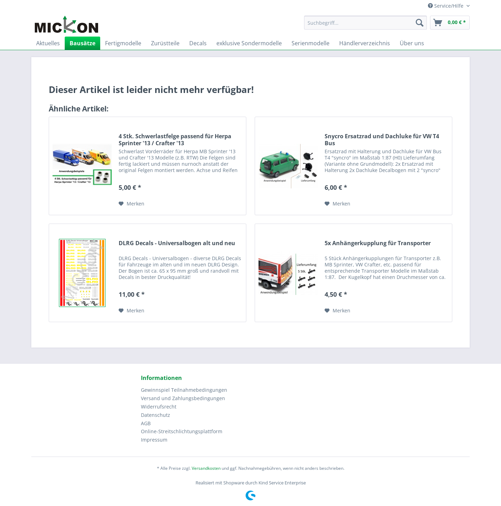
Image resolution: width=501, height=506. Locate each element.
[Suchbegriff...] (365, 23)
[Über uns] (412, 43)
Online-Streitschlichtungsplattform (181, 431)
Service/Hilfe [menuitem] (446, 5)
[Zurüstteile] (165, 43)
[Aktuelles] (48, 43)
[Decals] (198, 43)
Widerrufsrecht (158, 406)
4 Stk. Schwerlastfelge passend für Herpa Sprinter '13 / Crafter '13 (175, 140)
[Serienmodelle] (310, 43)
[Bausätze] (82, 43)
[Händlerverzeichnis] (364, 43)
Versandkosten (206, 468)
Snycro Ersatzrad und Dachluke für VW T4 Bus (382, 140)
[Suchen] (419, 23)
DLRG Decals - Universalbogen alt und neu (177, 243)
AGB (146, 423)
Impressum (154, 439)
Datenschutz (155, 415)
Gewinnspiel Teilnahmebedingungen (184, 390)
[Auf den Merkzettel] (131, 204)
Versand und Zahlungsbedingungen (183, 398)
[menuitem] (365, 26)
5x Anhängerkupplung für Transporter (378, 243)
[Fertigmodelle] (123, 43)
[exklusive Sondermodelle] (249, 43)
